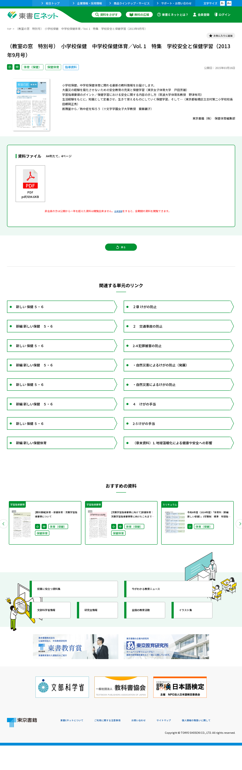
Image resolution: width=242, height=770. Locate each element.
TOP (10, 29)
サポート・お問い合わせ (174, 3)
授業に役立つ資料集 (54, 621)
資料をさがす (106, 14)
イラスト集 (189, 643)
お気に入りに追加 (219, 36)
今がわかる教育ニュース (152, 621)
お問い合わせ (151, 745)
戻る (121, 252)
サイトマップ (180, 745)
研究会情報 (94, 643)
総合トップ (51, 3)
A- (222, 3)
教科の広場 (139, 14)
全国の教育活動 (145, 643)
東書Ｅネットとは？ (172, 14)
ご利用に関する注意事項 (116, 745)
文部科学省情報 (50, 643)
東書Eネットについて (74, 745)
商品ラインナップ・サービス (129, 3)
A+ (229, 3)
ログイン (222, 14)
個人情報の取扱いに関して (217, 745)
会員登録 (201, 14)
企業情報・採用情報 (87, 3)
